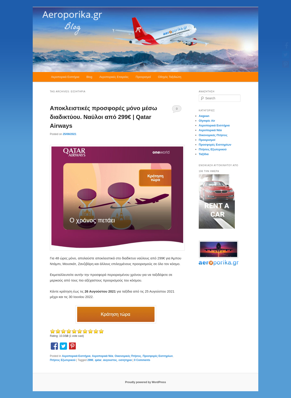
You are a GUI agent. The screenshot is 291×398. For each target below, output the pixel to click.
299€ (90, 360)
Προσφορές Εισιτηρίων (158, 356)
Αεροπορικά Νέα (102, 356)
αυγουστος (110, 360)
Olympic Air (207, 120)
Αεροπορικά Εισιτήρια (65, 77)
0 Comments (177, 110)
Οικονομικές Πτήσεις (128, 356)
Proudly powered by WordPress (145, 382)
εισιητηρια (125, 360)
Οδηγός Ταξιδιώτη (169, 77)
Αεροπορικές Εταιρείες (114, 77)
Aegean (204, 116)
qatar (98, 360)
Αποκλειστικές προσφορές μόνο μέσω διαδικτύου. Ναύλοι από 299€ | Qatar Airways (103, 117)
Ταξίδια (204, 154)
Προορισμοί (143, 77)
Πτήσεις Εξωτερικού (63, 360)
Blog (89, 77)
